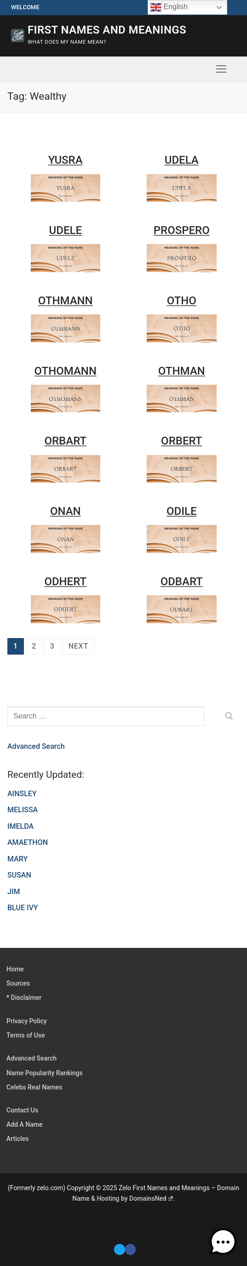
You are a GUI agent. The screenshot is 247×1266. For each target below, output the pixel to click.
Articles (17, 1138)
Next (78, 646)
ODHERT (65, 581)
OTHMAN (181, 371)
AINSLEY (22, 793)
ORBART (65, 440)
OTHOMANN (65, 371)
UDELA (182, 160)
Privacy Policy (26, 1021)
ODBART (182, 581)
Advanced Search (36, 746)
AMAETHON (27, 842)
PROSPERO (182, 230)
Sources (18, 983)
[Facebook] (130, 1249)
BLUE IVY (22, 907)
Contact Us (22, 1110)
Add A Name (24, 1124)
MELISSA (22, 809)
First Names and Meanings (107, 29)
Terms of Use (25, 1035)
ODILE (182, 511)
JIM (13, 891)
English (169, 7)
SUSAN (19, 875)
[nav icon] (221, 69)
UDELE (65, 230)
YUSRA (65, 160)
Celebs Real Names (34, 1087)
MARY (17, 859)
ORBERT (181, 440)
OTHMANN (65, 300)
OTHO (181, 300)
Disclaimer (26, 997)
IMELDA (20, 826)
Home (15, 969)
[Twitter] (119, 1249)
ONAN (65, 511)
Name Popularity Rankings (44, 1073)
